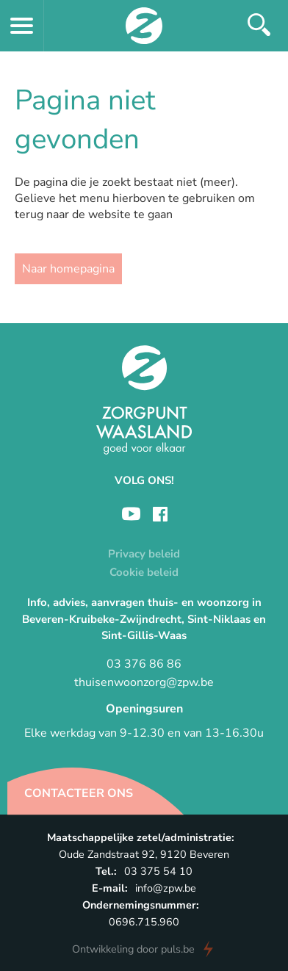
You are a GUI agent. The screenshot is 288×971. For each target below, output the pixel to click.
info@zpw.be (165, 888)
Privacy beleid (144, 553)
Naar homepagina (68, 269)
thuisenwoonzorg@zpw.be (144, 682)
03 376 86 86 (144, 664)
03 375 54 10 (158, 871)
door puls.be (133, 949)
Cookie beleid (144, 572)
